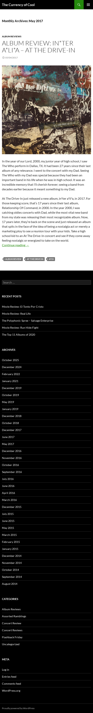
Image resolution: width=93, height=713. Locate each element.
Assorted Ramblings (14, 616)
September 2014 (12, 576)
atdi (51, 259)
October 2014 (10, 569)
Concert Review (11, 623)
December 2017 (11, 430)
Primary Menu (88, 4)
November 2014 (12, 562)
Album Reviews (11, 36)
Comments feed (11, 683)
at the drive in (35, 259)
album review (13, 259)
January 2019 (10, 409)
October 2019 (10, 395)
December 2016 (11, 451)
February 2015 (11, 541)
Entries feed (9, 676)
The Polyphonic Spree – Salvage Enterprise (27, 320)
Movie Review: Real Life (16, 313)
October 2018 (10, 423)
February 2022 (11, 374)
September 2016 (12, 472)
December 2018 (11, 416)
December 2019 (11, 388)
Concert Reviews (12, 630)
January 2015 (10, 548)
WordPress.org (11, 690)
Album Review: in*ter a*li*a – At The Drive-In (38, 46)
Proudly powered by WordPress (18, 708)
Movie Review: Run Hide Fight (20, 327)
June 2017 (8, 437)
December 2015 (11, 506)
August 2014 (9, 583)
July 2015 (8, 513)
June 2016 (8, 486)
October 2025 (10, 360)
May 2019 (8, 402)
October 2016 (10, 465)
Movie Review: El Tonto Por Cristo (22, 306)
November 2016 (12, 458)
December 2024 (11, 367)
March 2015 (9, 534)
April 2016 (8, 492)
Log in (5, 669)
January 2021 (10, 381)
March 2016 (9, 499)
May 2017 (8, 444)
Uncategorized (10, 644)
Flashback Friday (12, 637)
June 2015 (8, 520)
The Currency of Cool (18, 5)
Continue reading (15, 245)
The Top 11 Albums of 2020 (18, 334)
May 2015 (8, 527)
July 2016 (8, 479)
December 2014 (11, 555)
